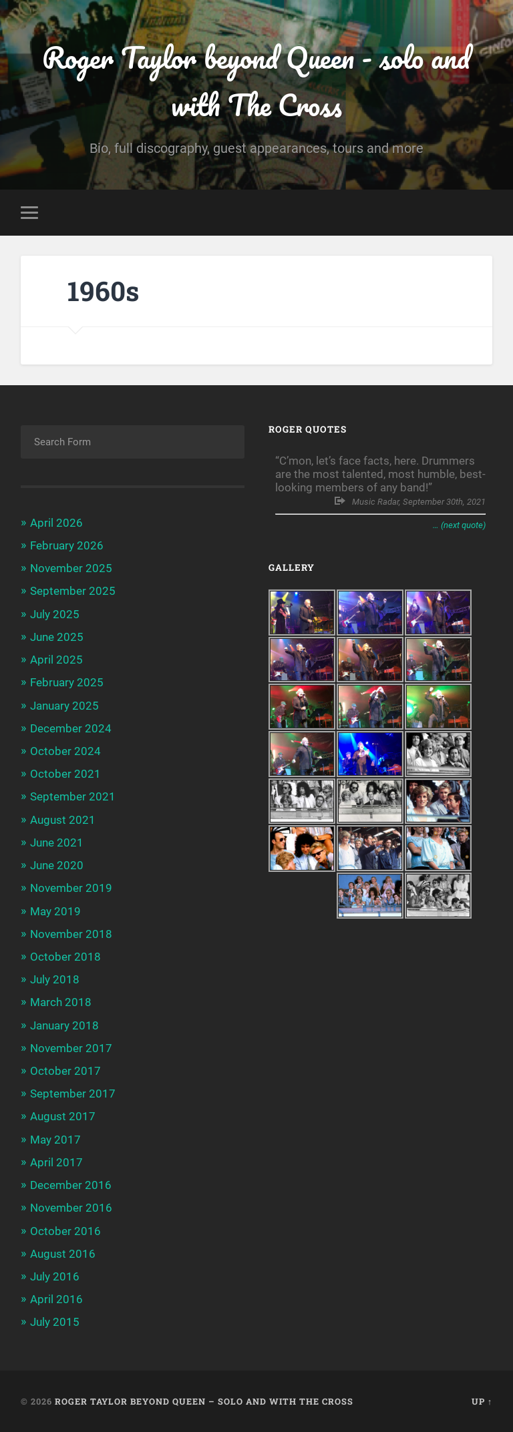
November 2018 (71, 934)
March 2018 (61, 1002)
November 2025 (71, 568)
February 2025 (67, 682)
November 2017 (71, 1048)
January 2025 (64, 705)
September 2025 (73, 591)
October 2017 (65, 1071)
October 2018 (65, 956)
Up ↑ (482, 1401)
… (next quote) (459, 525)
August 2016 (63, 1253)
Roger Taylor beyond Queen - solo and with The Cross (256, 80)
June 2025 (56, 637)
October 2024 (65, 751)
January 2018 (64, 1025)
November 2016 (71, 1207)
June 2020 (56, 865)
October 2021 (65, 773)
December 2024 (71, 728)
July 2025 (54, 614)
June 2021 (56, 842)
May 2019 (55, 911)
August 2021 (63, 819)
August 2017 (63, 1116)
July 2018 (54, 979)
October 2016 (65, 1231)
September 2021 (73, 796)
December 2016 (71, 1185)
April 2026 (56, 522)
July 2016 (54, 1276)
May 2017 (55, 1139)
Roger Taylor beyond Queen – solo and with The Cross (204, 1401)
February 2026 (67, 545)
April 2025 (56, 659)
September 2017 (73, 1093)
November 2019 (71, 888)
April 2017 (56, 1162)
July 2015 (54, 1322)
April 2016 (56, 1299)
